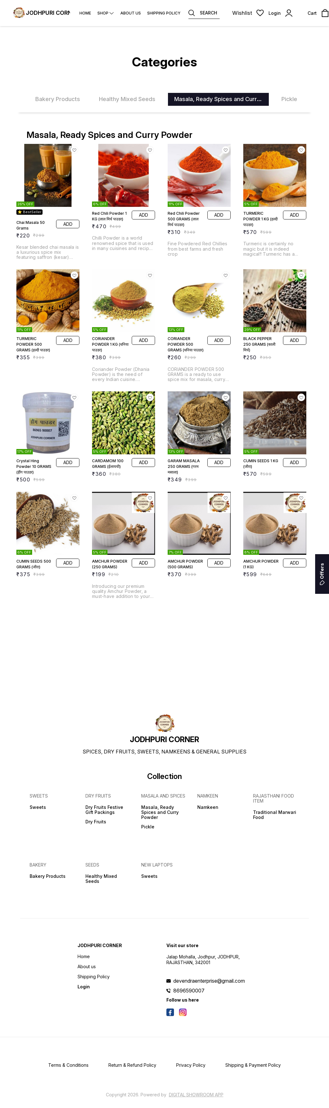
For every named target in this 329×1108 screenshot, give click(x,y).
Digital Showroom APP (196, 1094)
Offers (322, 574)
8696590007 (189, 990)
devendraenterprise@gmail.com (209, 981)
